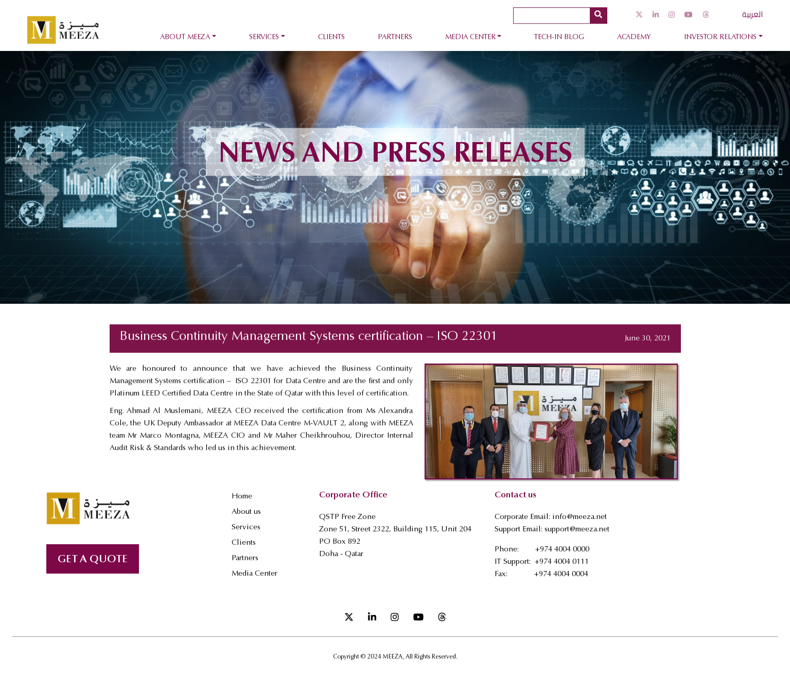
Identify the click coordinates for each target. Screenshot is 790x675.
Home (242, 496)
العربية (752, 13)
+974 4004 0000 (562, 549)
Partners (395, 37)
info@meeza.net (579, 517)
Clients (331, 37)
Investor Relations (720, 37)
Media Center (470, 37)
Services (264, 37)
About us (246, 512)
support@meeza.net (577, 529)
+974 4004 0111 (562, 562)
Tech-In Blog (559, 37)
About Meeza (185, 37)
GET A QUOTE (93, 560)
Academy (634, 37)
